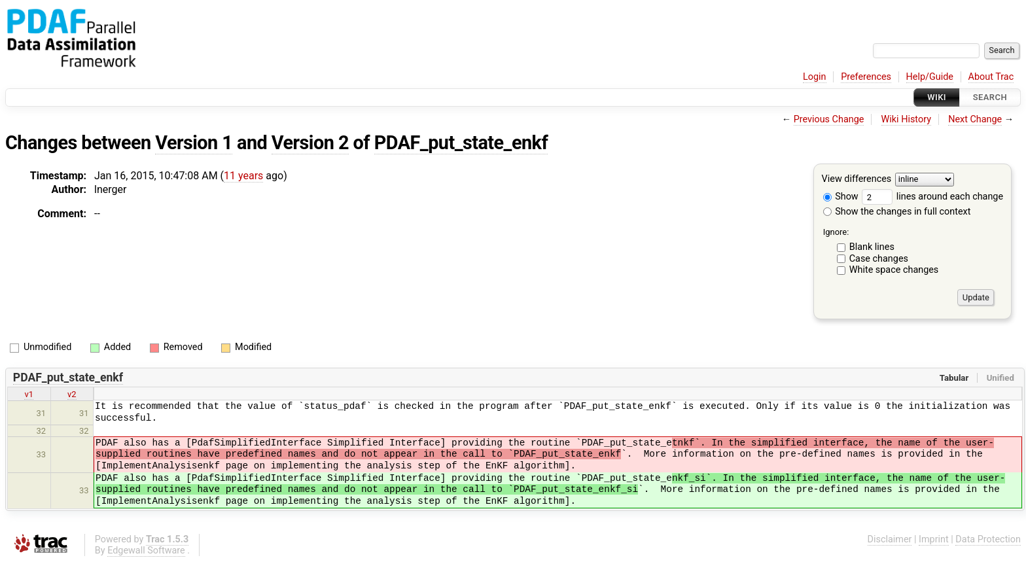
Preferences (866, 76)
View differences (857, 179)
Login (814, 76)
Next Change (975, 119)
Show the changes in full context (897, 211)
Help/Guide (929, 76)
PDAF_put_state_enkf (461, 143)
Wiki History (906, 119)
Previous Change (829, 119)
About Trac (991, 76)
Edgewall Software (146, 550)
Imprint (934, 539)
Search (990, 97)
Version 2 (310, 143)
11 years (243, 175)
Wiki (936, 97)
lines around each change (932, 196)
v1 (28, 394)
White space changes (894, 269)
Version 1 (193, 143)
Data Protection (988, 539)
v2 (72, 394)
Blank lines (871, 247)
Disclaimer (890, 539)
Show (840, 196)
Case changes (878, 258)
